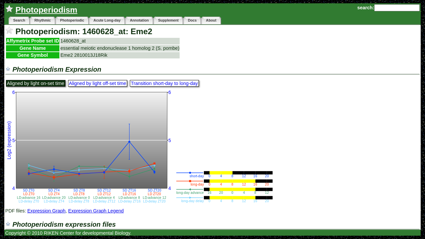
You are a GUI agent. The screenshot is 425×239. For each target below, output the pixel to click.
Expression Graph (46, 210)
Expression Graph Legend (96, 210)
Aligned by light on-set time (35, 83)
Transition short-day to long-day (164, 83)
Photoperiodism (46, 9)
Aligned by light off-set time (98, 83)
